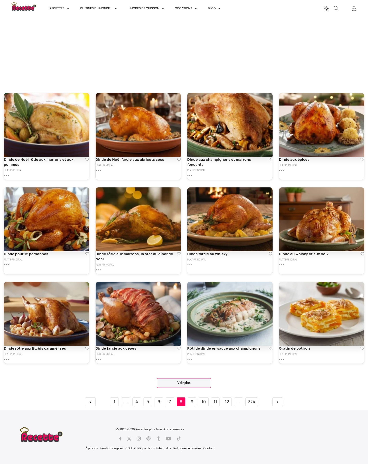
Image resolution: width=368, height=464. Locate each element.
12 (227, 401)
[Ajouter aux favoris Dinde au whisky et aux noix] (362, 253)
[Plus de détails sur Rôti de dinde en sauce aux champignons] (189, 359)
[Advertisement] (148, 54)
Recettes (60, 8)
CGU (128, 448)
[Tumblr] (158, 438)
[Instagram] (138, 438)
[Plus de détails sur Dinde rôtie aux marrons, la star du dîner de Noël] (98, 270)
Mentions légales (112, 448)
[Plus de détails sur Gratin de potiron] (281, 359)
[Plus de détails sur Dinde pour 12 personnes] (6, 265)
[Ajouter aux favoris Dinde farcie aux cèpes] (179, 348)
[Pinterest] (148, 438)
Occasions (187, 8)
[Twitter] (129, 438)
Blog (215, 8)
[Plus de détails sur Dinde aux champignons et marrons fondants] (189, 175)
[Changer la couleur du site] (326, 8)
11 (215, 401)
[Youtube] (168, 438)
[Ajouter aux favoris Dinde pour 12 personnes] (87, 253)
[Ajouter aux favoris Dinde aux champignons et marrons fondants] (270, 159)
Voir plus (184, 383)
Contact (209, 448)
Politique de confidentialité (153, 448)
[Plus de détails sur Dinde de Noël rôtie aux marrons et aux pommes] (6, 175)
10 (203, 401)
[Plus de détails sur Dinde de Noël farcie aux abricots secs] (98, 170)
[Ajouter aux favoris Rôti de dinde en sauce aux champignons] (270, 348)
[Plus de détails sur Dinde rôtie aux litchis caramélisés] (6, 359)
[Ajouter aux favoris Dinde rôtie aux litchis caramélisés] (87, 348)
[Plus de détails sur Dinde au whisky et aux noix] (281, 265)
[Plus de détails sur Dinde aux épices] (281, 170)
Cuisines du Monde (100, 8)
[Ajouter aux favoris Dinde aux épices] (362, 159)
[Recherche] (336, 8)
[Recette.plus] (27, 8)
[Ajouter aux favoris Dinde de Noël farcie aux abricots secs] (179, 159)
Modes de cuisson (147, 8)
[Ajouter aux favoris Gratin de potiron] (362, 348)
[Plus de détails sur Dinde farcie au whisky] (189, 265)
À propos (92, 448)
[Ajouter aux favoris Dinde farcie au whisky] (270, 253)
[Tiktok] (178, 438)
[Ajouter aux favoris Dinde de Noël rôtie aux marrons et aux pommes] (87, 159)
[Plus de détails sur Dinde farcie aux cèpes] (98, 359)
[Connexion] (354, 8)
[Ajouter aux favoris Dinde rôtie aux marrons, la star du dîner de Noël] (179, 253)
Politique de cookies (187, 448)
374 (251, 401)
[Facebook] (120, 438)
